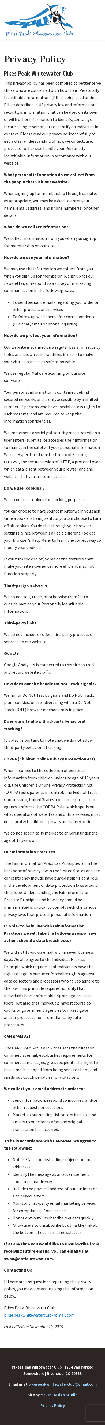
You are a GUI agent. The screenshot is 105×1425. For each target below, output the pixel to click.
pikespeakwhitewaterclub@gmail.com (39, 1315)
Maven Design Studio (59, 1394)
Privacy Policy (52, 1405)
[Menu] (97, 20)
